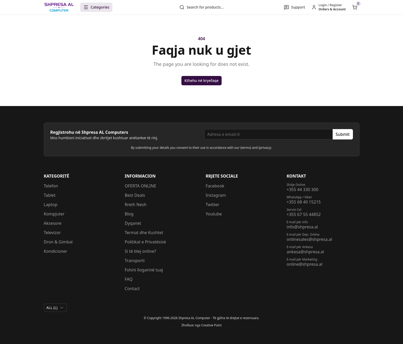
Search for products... (201, 7)
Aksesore (53, 223)
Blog (129, 214)
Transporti (135, 260)
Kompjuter (54, 214)
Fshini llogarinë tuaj (144, 270)
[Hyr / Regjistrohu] (328, 7)
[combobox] (55, 308)
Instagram (216, 195)
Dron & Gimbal (58, 242)
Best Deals (135, 195)
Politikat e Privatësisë (145, 242)
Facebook (215, 186)
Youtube (214, 214)
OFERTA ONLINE (140, 186)
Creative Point (211, 325)
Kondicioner (55, 251)
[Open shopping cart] (354, 7)
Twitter (212, 204)
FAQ (129, 279)
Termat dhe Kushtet (144, 232)
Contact (132, 288)
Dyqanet (133, 223)
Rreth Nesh (136, 204)
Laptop (51, 204)
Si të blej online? (140, 251)
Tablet (50, 195)
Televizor (52, 232)
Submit (343, 134)
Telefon (51, 186)
